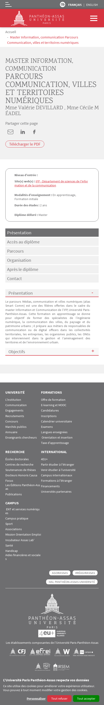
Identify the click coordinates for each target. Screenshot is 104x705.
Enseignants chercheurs (21, 437)
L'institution (13, 400)
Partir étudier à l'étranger (57, 464)
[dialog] (52, 690)
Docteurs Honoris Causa (21, 475)
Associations (13, 529)
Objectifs (16, 351)
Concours (11, 421)
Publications (13, 494)
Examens (47, 427)
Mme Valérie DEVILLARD (34, 108)
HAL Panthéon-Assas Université (72, 581)
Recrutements (14, 416)
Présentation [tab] (19, 232)
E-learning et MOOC (53, 405)
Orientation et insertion (57, 437)
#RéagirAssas (85, 572)
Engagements (14, 410)
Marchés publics (16, 427)
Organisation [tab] (19, 260)
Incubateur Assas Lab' (19, 540)
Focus (9, 481)
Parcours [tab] (15, 251)
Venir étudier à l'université (58, 470)
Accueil (10, 32)
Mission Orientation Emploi (23, 534)
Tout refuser (59, 699)
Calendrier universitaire (56, 421)
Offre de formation (53, 400)
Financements (50, 486)
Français (75, 5)
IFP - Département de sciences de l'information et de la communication (51, 183)
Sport (9, 524)
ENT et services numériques (22, 511)
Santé (9, 545)
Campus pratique (16, 518)
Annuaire (11, 432)
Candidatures (50, 410)
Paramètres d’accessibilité (62, 4)
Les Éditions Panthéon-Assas (22, 487)
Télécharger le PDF (25, 144)
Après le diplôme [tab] (22, 269)
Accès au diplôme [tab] (23, 242)
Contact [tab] (14, 278)
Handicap (11, 551)
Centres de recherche (19, 464)
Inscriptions (49, 416)
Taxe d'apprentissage (55, 443)
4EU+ (44, 459)
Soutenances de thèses (20, 470)
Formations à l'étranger (56, 481)
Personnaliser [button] (36, 699)
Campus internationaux (56, 475)
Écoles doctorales (17, 459)
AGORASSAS (60, 572)
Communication (16, 405)
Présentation (20, 293)
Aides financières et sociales (23, 557)
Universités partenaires (56, 492)
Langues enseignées (54, 432)
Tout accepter (86, 699)
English (92, 5)
